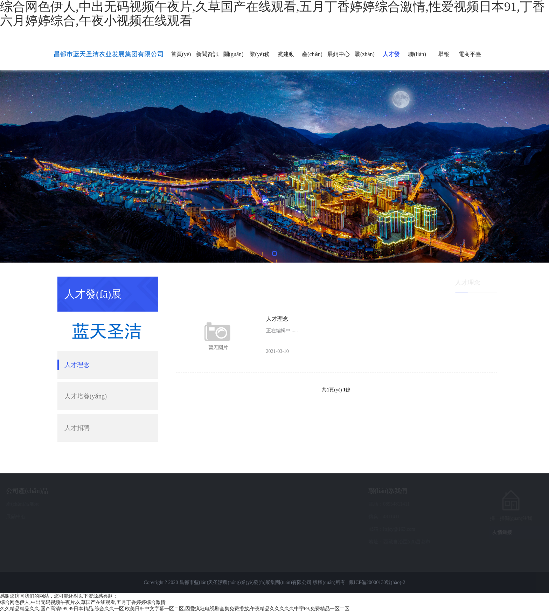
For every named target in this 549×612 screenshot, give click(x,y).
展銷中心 (338, 54)
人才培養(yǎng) (85, 396)
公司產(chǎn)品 (79, 490)
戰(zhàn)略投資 (365, 60)
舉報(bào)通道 (443, 60)
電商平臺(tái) (470, 60)
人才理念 (77, 364)
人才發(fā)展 (391, 60)
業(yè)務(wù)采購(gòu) (259, 60)
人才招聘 (77, 427)
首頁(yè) (181, 54)
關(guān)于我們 (233, 60)
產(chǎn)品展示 (312, 60)
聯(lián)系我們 (417, 60)
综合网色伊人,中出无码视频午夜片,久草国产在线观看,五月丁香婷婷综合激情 (83, 602)
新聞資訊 (207, 54)
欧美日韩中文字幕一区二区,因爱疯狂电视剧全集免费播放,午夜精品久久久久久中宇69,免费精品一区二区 (237, 608)
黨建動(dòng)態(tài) (286, 60)
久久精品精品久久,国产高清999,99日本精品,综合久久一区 (62, 608)
